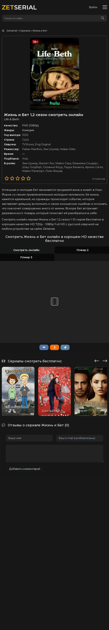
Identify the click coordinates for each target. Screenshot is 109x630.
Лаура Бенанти (74, 167)
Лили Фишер (54, 171)
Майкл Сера (63, 163)
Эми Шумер (51, 149)
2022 (25, 135)
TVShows (28, 144)
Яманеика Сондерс (85, 163)
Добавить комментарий (24, 468)
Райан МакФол (32, 149)
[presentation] (96, 360)
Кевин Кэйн (68, 149)
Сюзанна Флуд (52, 167)
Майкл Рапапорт (33, 171)
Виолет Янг (46, 163)
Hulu (25, 158)
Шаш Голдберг (32, 167)
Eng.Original (43, 144)
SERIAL (19, 7)
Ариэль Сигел (94, 167)
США (25, 139)
